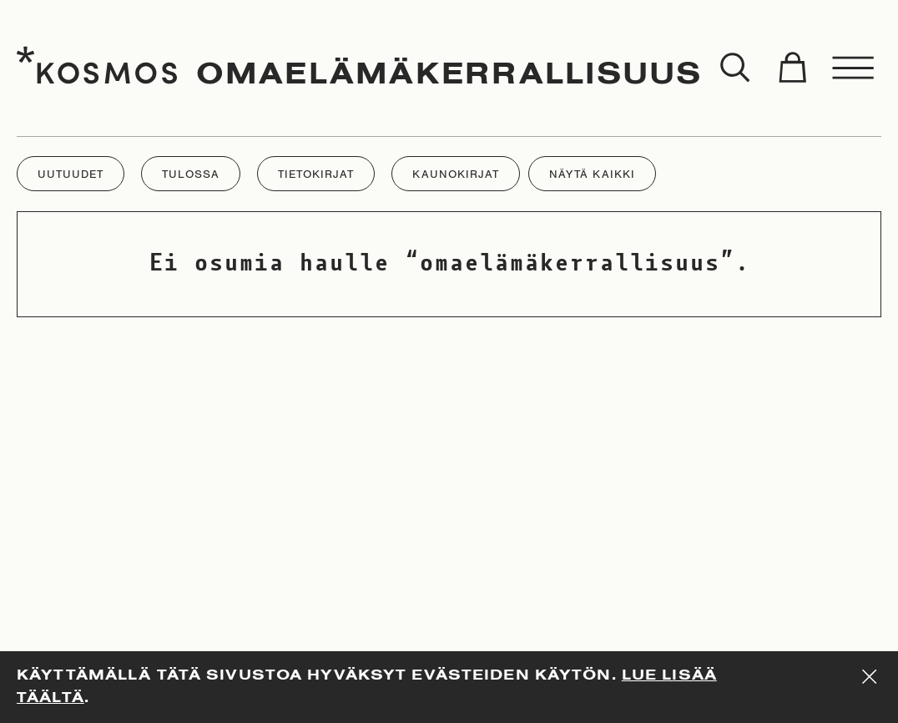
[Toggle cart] (792, 68)
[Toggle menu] (853, 68)
